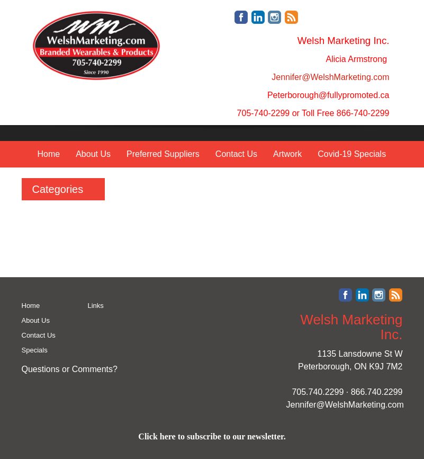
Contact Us (236, 153)
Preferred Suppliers (163, 153)
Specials (35, 350)
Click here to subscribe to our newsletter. (211, 436)
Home (49, 153)
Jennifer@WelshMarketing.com (345, 404)
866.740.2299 (377, 391)
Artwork (287, 153)
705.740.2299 (318, 391)
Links (96, 306)
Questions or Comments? (70, 369)
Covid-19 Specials (352, 153)
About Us (93, 153)
